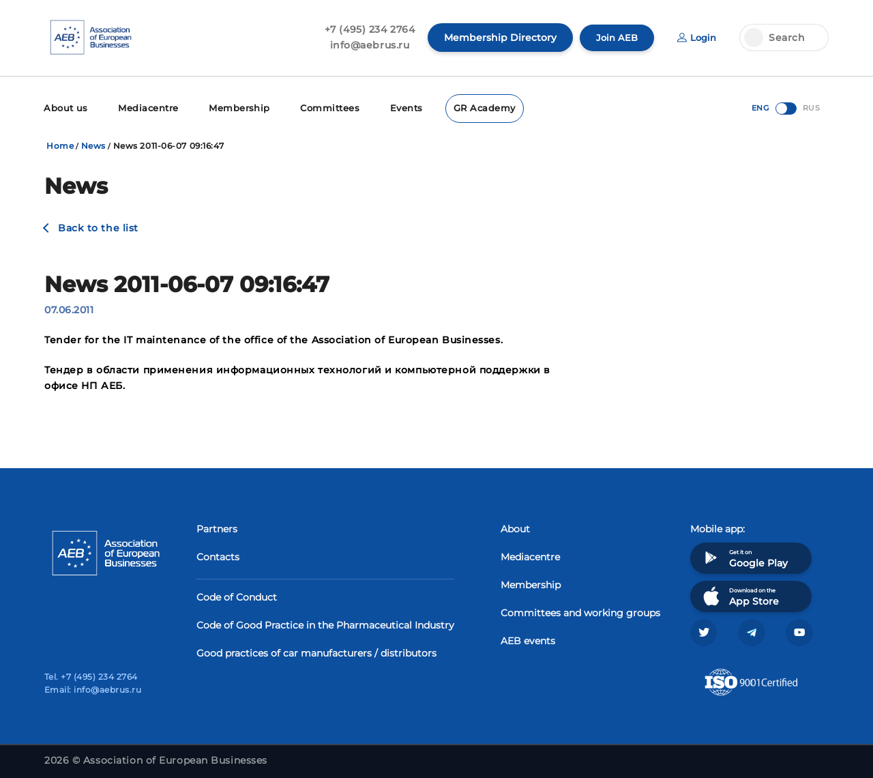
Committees (316, 107)
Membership (229, 107)
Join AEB (614, 37)
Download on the (739, 595)
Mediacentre (143, 107)
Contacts (217, 555)
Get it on (744, 556)
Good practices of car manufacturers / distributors (316, 652)
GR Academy (465, 107)
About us (64, 107)
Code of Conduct (236, 596)
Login (695, 37)
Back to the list (98, 226)
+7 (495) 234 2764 (366, 29)
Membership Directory (496, 37)
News (93, 144)
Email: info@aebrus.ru (92, 690)
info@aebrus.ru (366, 45)
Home (60, 144)
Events (390, 107)
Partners (216, 527)
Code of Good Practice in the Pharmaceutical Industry (325, 624)
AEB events (528, 639)
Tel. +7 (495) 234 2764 (91, 677)
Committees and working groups (580, 611)
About (515, 527)
